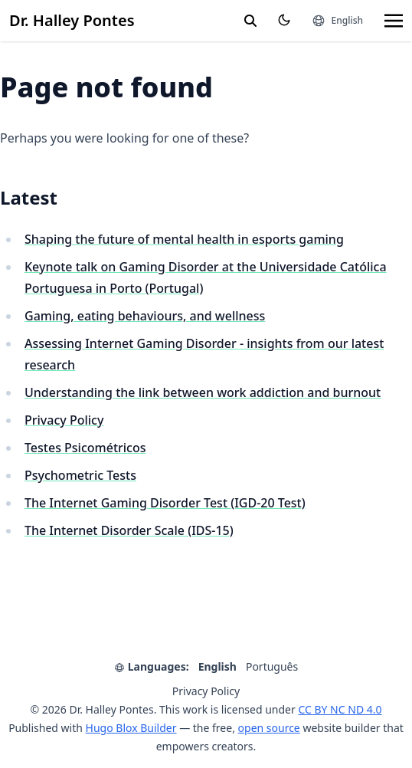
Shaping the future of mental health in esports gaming (184, 239)
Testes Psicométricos (85, 447)
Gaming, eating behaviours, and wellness (145, 315)
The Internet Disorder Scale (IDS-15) (129, 530)
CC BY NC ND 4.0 (339, 709)
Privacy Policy (64, 420)
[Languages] (337, 20)
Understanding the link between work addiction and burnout (203, 392)
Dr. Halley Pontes (72, 20)
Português (272, 666)
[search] (250, 21)
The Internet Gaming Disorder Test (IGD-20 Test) (165, 502)
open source (269, 727)
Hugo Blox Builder (131, 727)
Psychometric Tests (80, 475)
